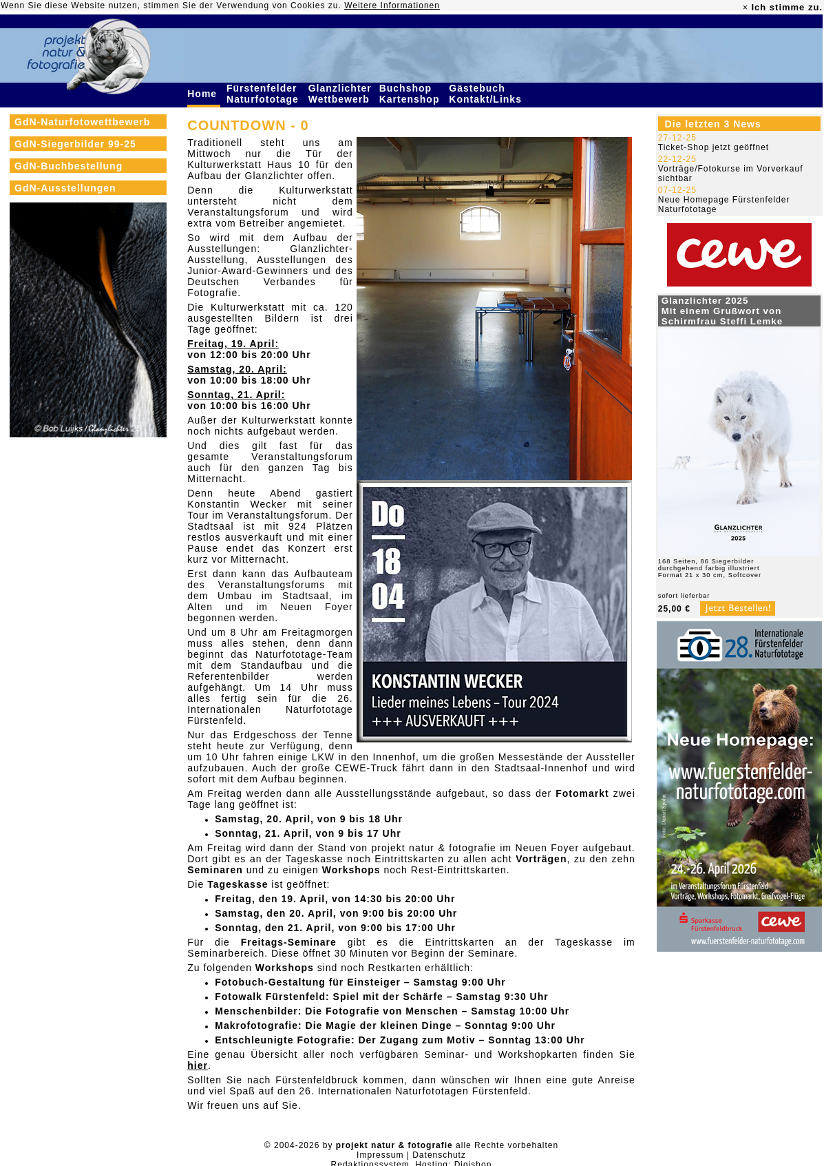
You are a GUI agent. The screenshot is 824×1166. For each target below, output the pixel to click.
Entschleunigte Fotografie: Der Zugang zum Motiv (345, 1039)
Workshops (351, 869)
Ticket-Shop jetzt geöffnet (713, 147)
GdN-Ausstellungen (65, 188)
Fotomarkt (582, 793)
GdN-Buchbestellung (68, 165)
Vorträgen (541, 858)
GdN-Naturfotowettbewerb (82, 121)
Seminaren (215, 869)
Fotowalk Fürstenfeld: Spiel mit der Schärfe (329, 996)
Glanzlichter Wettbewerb (340, 94)
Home (203, 93)
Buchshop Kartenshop (411, 94)
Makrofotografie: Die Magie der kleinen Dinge (333, 1025)
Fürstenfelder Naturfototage (264, 94)
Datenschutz (439, 1155)
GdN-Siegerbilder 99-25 (75, 143)
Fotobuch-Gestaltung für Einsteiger (308, 982)
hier (197, 1065)
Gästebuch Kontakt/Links (487, 94)
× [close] (745, 7)
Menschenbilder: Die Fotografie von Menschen (336, 1011)
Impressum (380, 1155)
